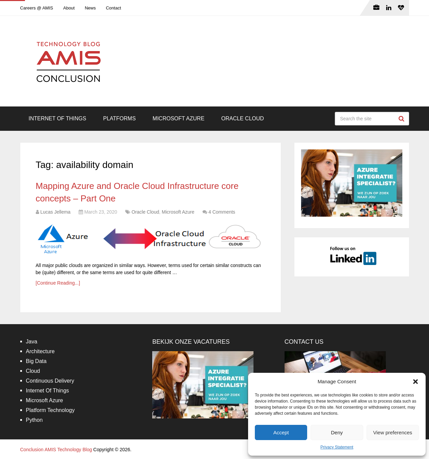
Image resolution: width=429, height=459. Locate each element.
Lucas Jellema (55, 212)
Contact (113, 7)
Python (34, 420)
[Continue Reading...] (58, 283)
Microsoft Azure (179, 118)
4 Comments (222, 212)
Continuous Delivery (50, 381)
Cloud (33, 371)
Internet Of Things (57, 118)
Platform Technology (50, 410)
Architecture (40, 351)
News (90, 7)
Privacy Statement (336, 447)
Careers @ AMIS (36, 7)
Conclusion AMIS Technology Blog (56, 449)
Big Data (36, 361)
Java (31, 341)
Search (402, 118)
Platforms (119, 118)
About (69, 7)
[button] (415, 381)
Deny (337, 432)
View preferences (392, 432)
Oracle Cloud (242, 118)
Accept (281, 432)
